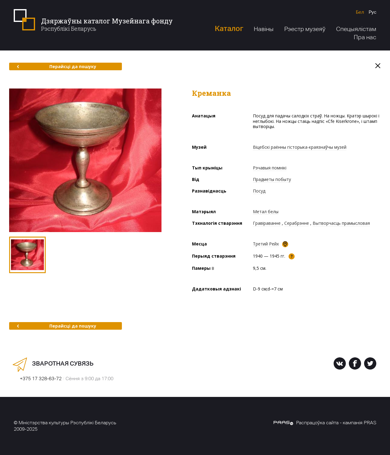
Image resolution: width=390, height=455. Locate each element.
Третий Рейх (266, 244)
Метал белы (265, 211)
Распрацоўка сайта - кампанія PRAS (325, 422)
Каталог (229, 28)
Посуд (259, 191)
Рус (372, 12)
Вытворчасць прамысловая (341, 223)
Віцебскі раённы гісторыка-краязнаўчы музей (299, 147)
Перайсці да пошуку (56, 66)
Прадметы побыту (272, 179)
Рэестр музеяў (304, 29)
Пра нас (365, 37)
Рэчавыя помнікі (269, 168)
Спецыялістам (356, 29)
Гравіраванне (267, 223)
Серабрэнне (296, 223)
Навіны (264, 29)
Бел (360, 12)
